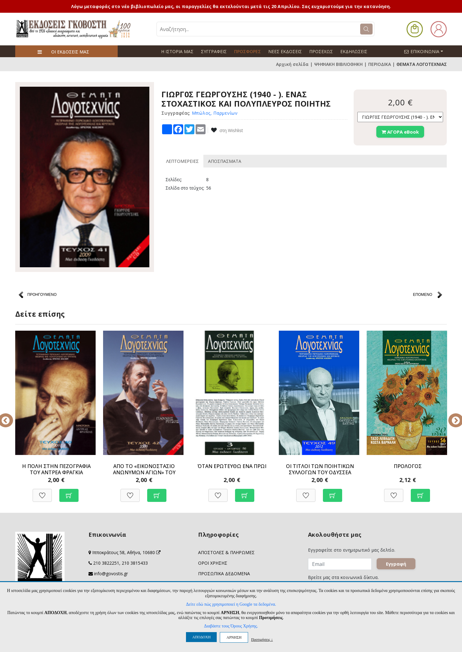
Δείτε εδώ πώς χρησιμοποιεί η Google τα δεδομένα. (231, 604)
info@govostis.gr (111, 573)
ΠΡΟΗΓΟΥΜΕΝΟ (42, 294)
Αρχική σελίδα (292, 64)
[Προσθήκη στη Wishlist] (42, 492)
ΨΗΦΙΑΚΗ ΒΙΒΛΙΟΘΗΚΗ (338, 64)
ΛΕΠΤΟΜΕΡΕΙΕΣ (182, 161)
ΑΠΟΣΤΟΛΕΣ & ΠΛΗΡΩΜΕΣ (226, 552)
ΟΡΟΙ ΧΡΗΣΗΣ (212, 563)
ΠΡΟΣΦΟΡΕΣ (247, 51)
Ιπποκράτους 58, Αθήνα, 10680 (126, 552)
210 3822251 (106, 563)
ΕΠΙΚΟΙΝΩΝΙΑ (426, 51)
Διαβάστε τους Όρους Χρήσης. (231, 626)
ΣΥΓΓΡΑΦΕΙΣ (214, 51)
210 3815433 (135, 563)
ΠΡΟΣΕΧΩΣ (321, 51)
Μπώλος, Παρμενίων (215, 113)
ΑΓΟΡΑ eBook (400, 132)
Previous (10, 416)
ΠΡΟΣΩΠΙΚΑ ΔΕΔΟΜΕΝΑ (224, 573)
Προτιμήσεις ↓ (262, 639)
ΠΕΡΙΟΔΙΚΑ (379, 64)
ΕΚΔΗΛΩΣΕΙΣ (353, 51)
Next (451, 416)
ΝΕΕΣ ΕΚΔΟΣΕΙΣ (285, 51)
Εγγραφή (396, 564)
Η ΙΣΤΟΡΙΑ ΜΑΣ (177, 51)
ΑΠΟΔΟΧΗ (201, 637)
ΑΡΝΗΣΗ (233, 637)
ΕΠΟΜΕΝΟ (422, 294)
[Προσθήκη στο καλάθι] (69, 492)
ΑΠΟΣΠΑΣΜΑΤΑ (224, 161)
